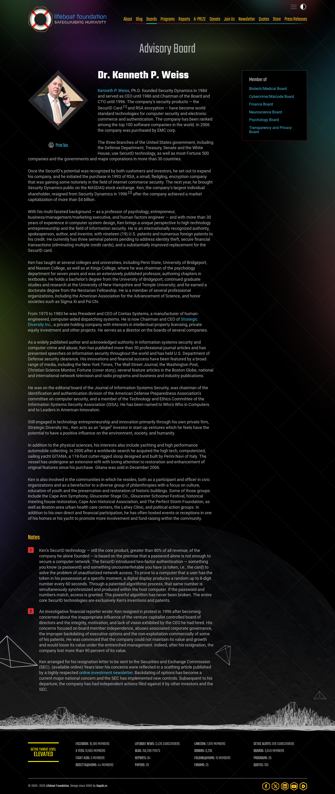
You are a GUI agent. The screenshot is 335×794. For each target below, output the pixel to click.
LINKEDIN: (201, 744)
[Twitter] (275, 786)
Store (277, 19)
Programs (168, 19)
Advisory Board (167, 49)
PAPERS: (141, 765)
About (128, 19)
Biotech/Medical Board (268, 88)
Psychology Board (264, 120)
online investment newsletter (106, 672)
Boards (151, 19)
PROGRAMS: (261, 758)
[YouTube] (294, 786)
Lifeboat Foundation (57, 786)
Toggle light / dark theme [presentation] (303, 7)
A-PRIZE (200, 19)
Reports (184, 19)
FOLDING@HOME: (205, 758)
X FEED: (81, 751)
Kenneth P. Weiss (113, 90)
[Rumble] (303, 786)
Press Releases (296, 19)
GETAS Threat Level (44, 753)
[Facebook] (266, 786)
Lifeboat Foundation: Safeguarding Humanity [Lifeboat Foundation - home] (67, 19)
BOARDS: (259, 751)
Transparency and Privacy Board (270, 129)
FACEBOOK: (83, 744)
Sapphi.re (101, 786)
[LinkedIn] (284, 786)
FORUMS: (200, 765)
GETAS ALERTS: (263, 744)
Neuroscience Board (265, 112)
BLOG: (139, 751)
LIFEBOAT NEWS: (146, 744)
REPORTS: (142, 758)
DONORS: (200, 751)
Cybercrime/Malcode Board (271, 96)
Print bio (58, 145)
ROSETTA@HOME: (88, 765)
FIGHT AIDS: (84, 758)
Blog (139, 19)
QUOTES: (259, 765)
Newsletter (246, 19)
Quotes (264, 19)
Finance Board (261, 104)
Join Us (229, 19)
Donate (215, 19)
